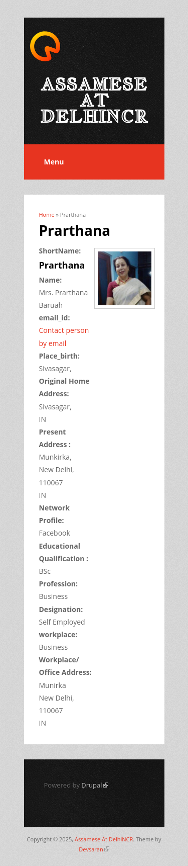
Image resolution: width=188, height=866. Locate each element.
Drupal (94, 785)
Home (47, 214)
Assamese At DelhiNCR (104, 839)
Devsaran (94, 849)
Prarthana (62, 265)
